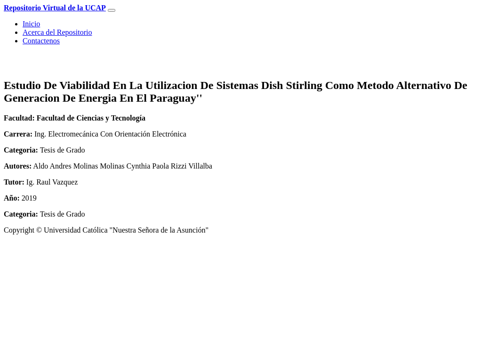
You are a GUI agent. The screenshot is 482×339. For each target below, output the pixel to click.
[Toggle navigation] (111, 10)
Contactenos (41, 41)
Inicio (31, 24)
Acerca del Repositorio (57, 32)
